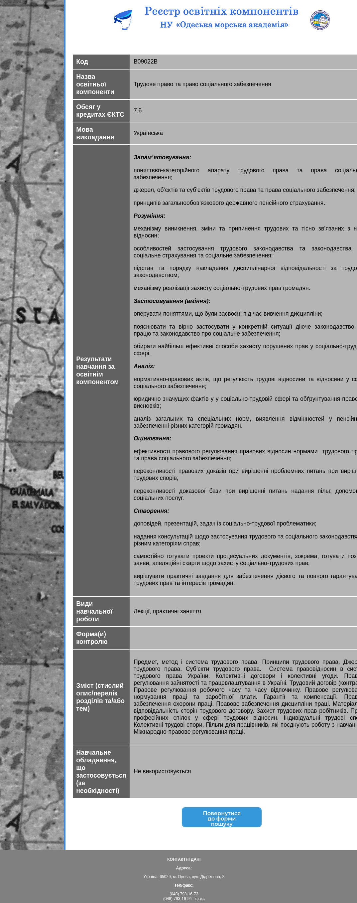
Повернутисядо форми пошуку (222, 819)
